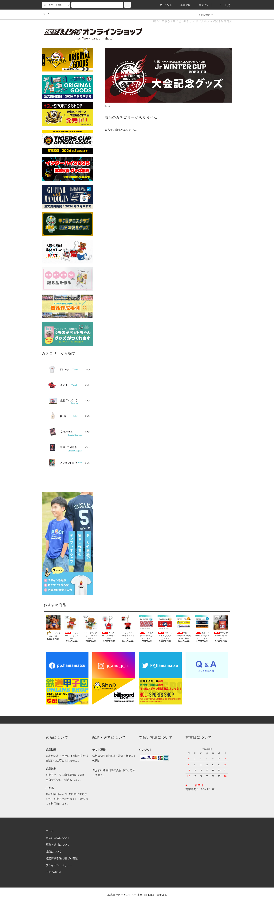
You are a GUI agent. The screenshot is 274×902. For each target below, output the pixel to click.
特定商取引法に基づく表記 (62, 858)
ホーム (46, 14)
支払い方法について (58, 837)
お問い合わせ (203, 15)
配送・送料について (58, 844)
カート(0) (222, 5)
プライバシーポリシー (59, 865)
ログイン (201, 5)
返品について (54, 851)
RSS (48, 872)
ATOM (57, 872)
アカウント (163, 5)
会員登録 (183, 5)
